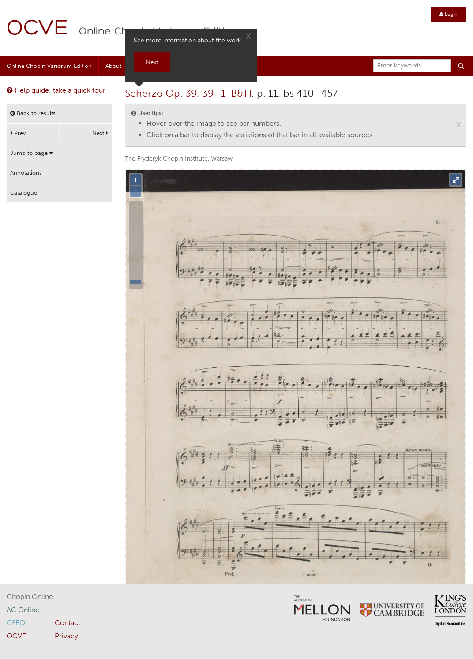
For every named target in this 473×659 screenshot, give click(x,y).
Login (448, 14)
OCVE (37, 29)
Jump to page (31, 153)
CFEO (16, 622)
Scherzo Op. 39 (161, 93)
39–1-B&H (227, 93)
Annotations (26, 172)
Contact (67, 622)
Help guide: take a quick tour (56, 90)
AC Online (23, 610)
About (113, 66)
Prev (18, 133)
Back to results (33, 113)
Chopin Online (30, 596)
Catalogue (23, 192)
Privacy (66, 636)
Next (100, 133)
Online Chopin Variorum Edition (49, 66)
